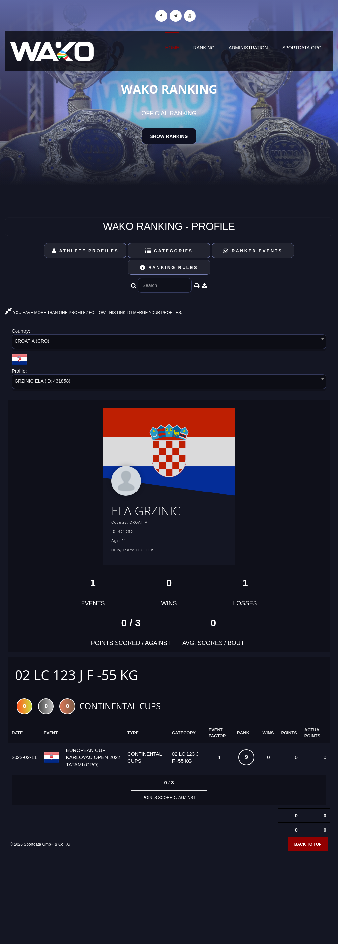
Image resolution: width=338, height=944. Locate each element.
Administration (248, 47)
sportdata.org (301, 47)
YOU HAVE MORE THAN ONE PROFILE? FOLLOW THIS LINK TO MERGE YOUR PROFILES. (93, 312)
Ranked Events (253, 250)
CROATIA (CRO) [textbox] (32, 341)
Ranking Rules (169, 267)
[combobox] (169, 342)
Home (172, 47)
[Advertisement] (169, 896)
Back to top (307, 845)
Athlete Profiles (85, 250)
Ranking (204, 47)
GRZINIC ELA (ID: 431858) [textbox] (42, 381)
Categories (169, 250)
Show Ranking (169, 136)
